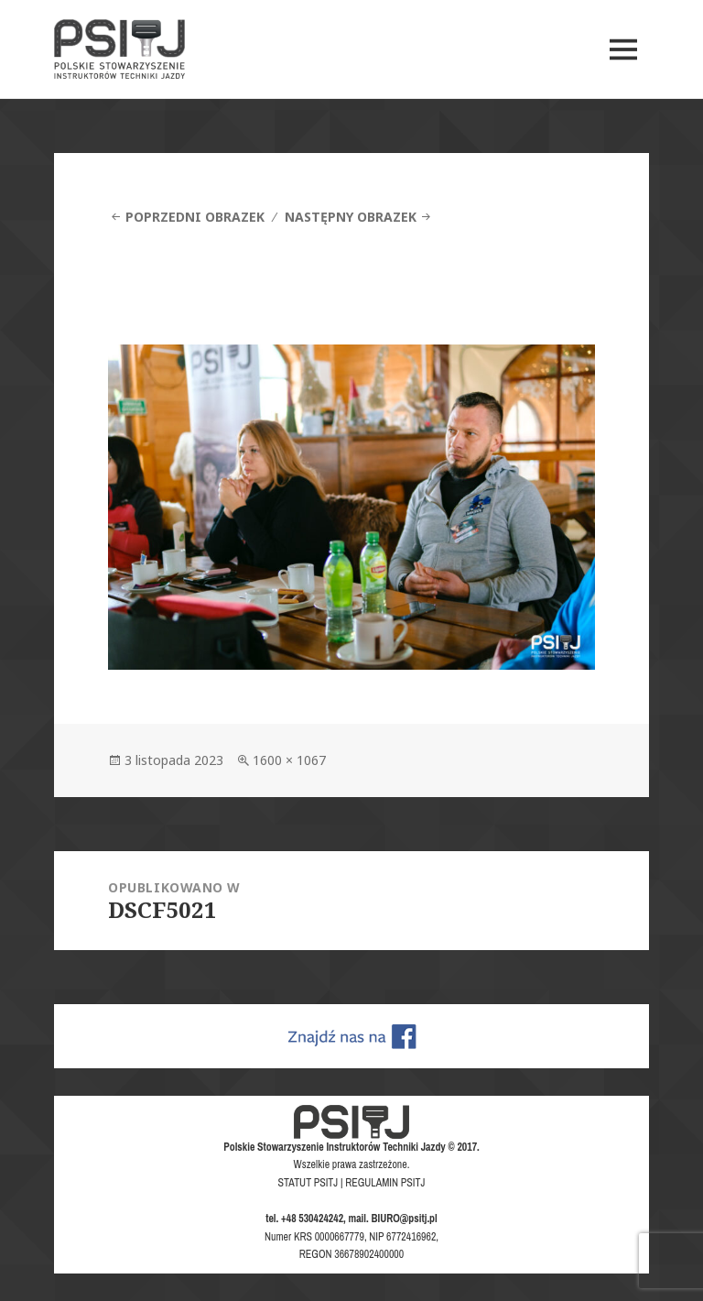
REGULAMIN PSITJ (385, 1182)
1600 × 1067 (289, 760)
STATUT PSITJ (308, 1182)
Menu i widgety (624, 74)
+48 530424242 (312, 1218)
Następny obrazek (350, 216)
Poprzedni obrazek (195, 216)
